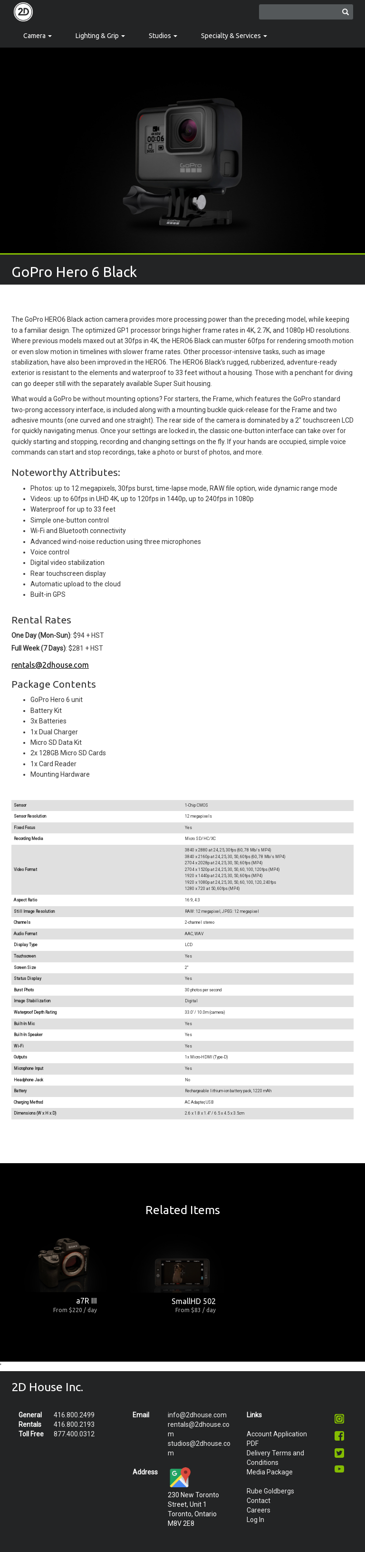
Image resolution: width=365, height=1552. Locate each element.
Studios (163, 36)
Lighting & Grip (100, 36)
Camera (37, 36)
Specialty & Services (234, 36)
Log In (255, 1519)
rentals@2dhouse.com (50, 665)
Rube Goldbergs (270, 1491)
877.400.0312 (74, 1434)
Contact (258, 1500)
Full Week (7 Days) (38, 648)
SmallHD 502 (194, 1301)
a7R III (86, 1300)
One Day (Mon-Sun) (40, 635)
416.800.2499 (74, 1415)
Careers (258, 1510)
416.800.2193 (74, 1424)
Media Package (270, 1472)
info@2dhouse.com (197, 1415)
